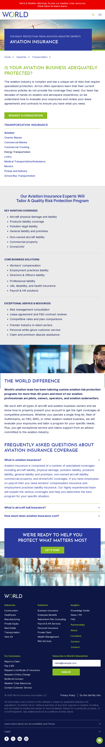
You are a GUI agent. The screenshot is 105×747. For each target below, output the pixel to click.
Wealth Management (48, 636)
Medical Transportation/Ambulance (25, 161)
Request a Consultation (26, 115)
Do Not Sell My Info (90, 695)
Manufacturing (12, 619)
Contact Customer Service (18, 687)
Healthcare (10, 615)
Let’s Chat (52, 550)
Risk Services (44, 641)
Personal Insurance (48, 628)
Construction (11, 610)
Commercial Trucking (16, 147)
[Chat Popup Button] (99, 740)
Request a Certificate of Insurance (22, 670)
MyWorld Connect (13, 679)
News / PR (76, 615)
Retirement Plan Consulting (52, 619)
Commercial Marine (15, 142)
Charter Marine (13, 137)
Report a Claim (12, 661)
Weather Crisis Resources (17, 683)
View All (8, 636)
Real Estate (10, 628)
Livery (7, 156)
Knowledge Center (80, 610)
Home (7, 57)
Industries (21, 57)
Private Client (44, 632)
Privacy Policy (67, 695)
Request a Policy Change (17, 674)
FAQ (73, 619)
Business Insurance (48, 610)
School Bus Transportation (19, 175)
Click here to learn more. (53, 6)
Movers (8, 166)
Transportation (39, 57)
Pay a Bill (9, 665)
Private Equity (11, 623)
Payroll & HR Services (49, 623)
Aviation (9, 132)
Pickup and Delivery (15, 171)
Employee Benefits (47, 615)
